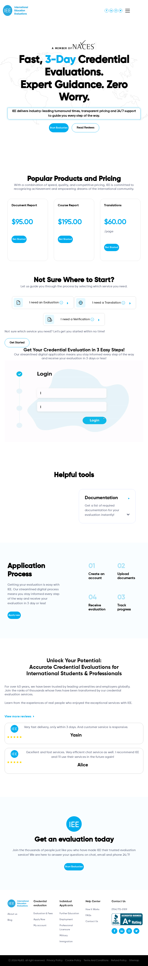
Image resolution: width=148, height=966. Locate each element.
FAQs (88, 915)
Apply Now (39, 919)
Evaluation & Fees (43, 913)
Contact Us (92, 921)
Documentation (101, 497)
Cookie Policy (73, 960)
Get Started (19, 239)
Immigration (66, 941)
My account (40, 925)
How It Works (92, 909)
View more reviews (18, 716)
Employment (66, 919)
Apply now (14, 615)
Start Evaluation (59, 128)
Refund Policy (119, 960)
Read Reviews (85, 127)
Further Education (69, 913)
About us (12, 914)
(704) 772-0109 (119, 909)
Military (64, 935)
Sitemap (134, 960)
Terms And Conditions (96, 960)
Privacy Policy (55, 960)
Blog (10, 920)
